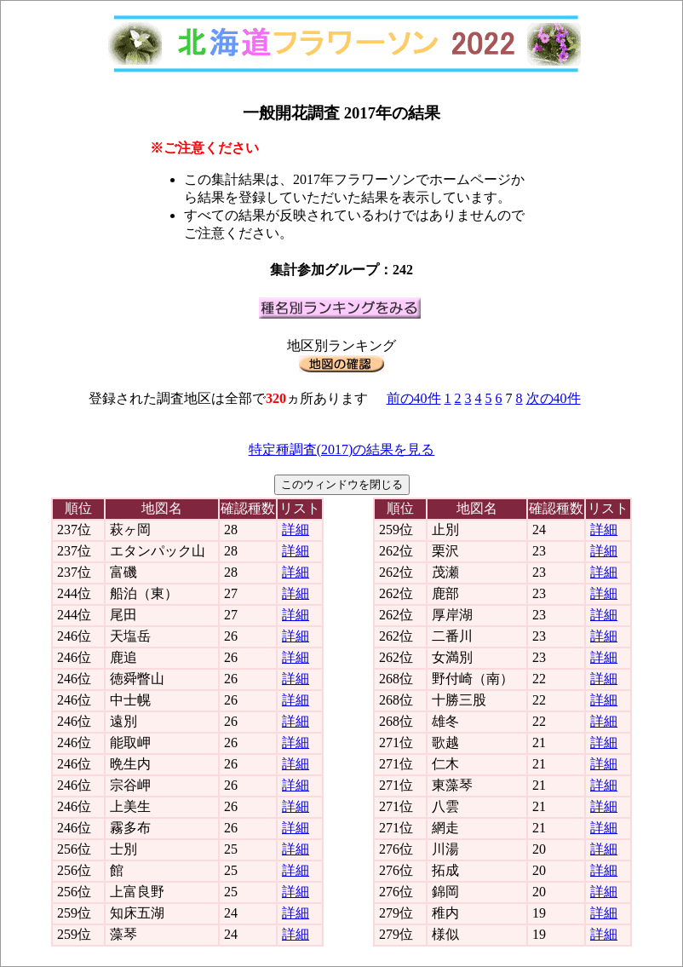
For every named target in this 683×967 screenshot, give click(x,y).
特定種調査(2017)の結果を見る (342, 449)
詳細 (295, 529)
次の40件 (553, 398)
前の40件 (414, 398)
